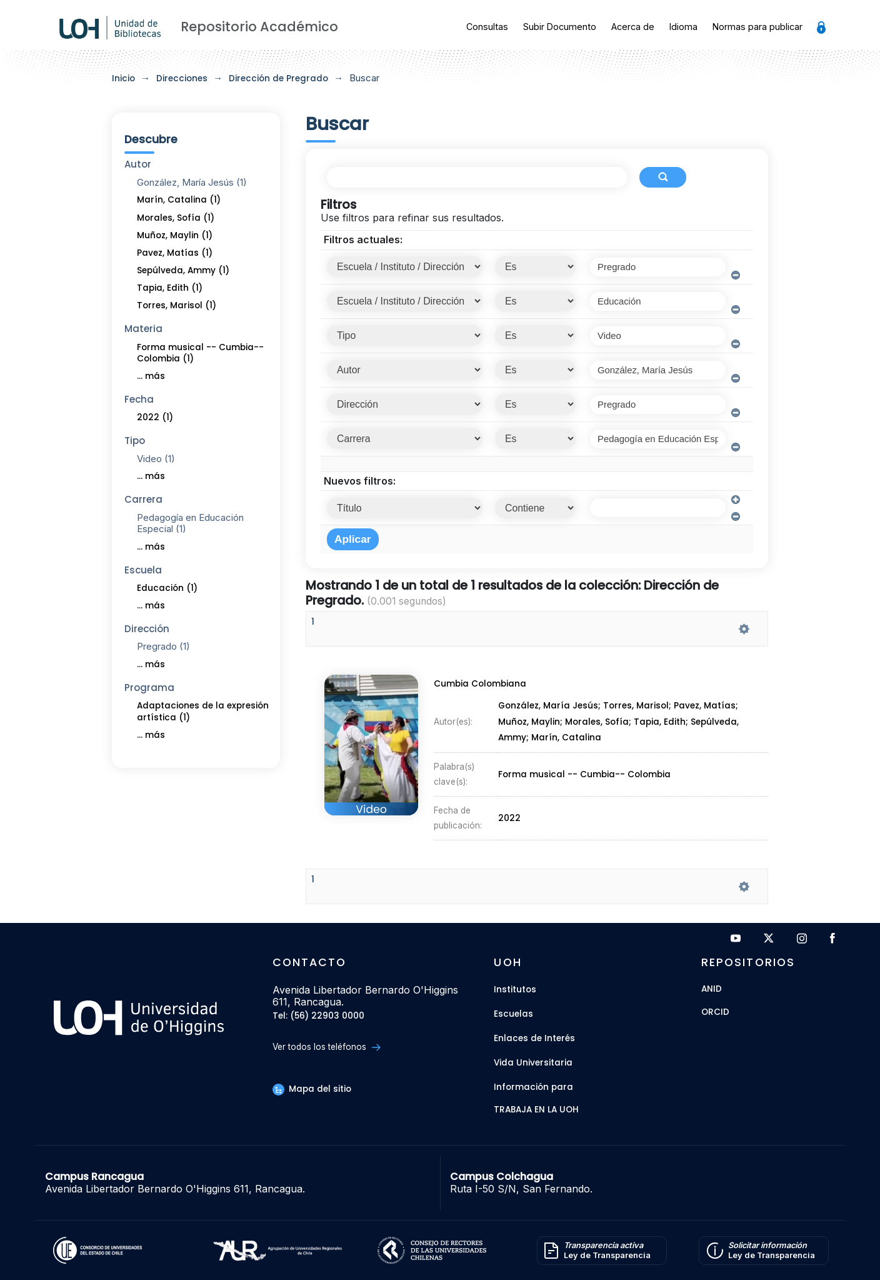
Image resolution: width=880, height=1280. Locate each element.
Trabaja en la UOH (536, 1110)
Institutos (515, 989)
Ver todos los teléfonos (326, 1047)
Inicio (123, 78)
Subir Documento (559, 26)
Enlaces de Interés (534, 1038)
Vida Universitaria (533, 1063)
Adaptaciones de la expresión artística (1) (203, 711)
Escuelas (513, 1014)
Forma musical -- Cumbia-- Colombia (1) (200, 353)
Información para (533, 1087)
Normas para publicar (757, 26)
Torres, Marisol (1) (176, 305)
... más (151, 376)
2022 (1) (155, 417)
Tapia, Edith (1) (169, 288)
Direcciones (182, 78)
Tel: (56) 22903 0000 (318, 1016)
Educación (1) (167, 588)
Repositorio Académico (259, 27)
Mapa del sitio (311, 1089)
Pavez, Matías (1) (174, 253)
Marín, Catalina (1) (179, 200)
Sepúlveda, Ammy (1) (183, 270)
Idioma (683, 26)
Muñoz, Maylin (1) (174, 235)
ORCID (715, 1012)
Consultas (487, 26)
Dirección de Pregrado (278, 78)
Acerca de (632, 26)
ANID (711, 989)
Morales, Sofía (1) (175, 218)
